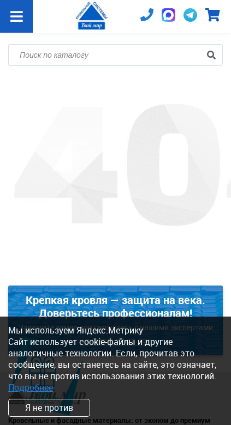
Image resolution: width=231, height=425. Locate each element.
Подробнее (30, 387)
